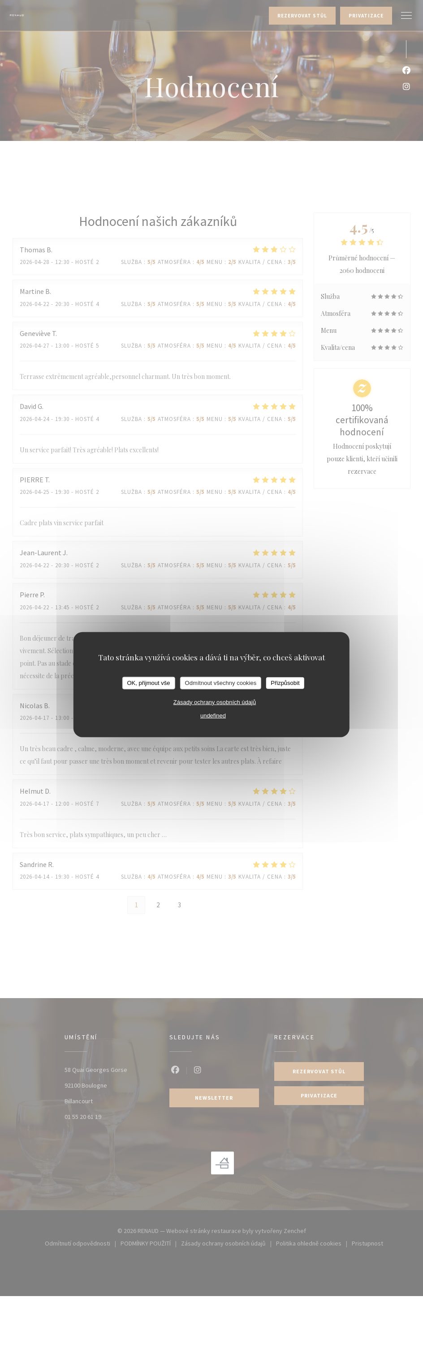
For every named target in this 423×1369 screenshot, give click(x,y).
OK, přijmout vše (148, 683)
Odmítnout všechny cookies (221, 683)
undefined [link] (213, 715)
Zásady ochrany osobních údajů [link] (214, 701)
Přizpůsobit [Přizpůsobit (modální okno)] (285, 683)
